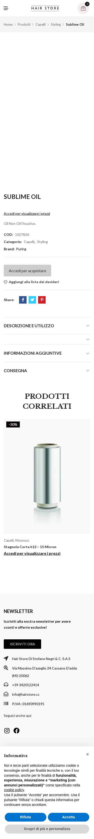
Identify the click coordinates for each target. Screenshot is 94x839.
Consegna (15, 370)
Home (8, 24)
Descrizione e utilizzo (29, 325)
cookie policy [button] (14, 790)
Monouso (22, 540)
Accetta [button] (68, 817)
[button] (22, 644)
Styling (56, 24)
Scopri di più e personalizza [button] (47, 829)
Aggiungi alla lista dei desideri (34, 282)
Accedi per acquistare (27, 270)
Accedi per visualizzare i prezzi (27, 213)
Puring (21, 249)
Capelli (41, 24)
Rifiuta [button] (25, 817)
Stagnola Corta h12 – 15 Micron (30, 547)
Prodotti (24, 24)
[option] (47, 489)
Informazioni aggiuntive (33, 353)
